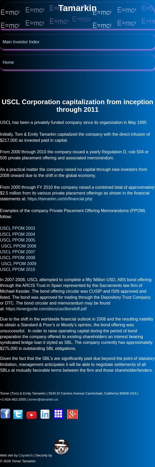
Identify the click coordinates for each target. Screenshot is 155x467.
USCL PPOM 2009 (18, 263)
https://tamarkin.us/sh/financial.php (60, 199)
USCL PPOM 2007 (17, 252)
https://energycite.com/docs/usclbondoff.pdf (46, 309)
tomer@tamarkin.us (43, 399)
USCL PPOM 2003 (17, 228)
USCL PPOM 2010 (17, 269)
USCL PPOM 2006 (18, 246)
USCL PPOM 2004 (17, 234)
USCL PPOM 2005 (17, 240)
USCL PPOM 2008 (17, 257)
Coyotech (25, 455)
